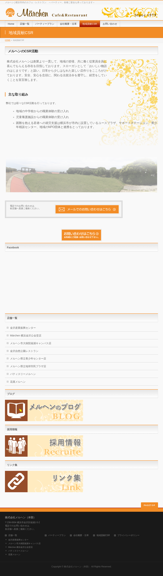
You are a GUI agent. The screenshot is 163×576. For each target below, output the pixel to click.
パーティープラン (57, 535)
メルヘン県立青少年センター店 (28, 358)
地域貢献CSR (103, 535)
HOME (7, 40)
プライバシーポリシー (128, 535)
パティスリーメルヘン (23, 374)
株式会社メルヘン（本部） (77, 566)
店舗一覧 (12, 535)
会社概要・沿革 (81, 535)
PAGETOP (149, 505)
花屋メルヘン (18, 381)
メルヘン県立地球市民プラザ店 (28, 366)
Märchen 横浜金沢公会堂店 (25, 335)
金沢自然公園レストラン (24, 351)
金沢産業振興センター (23, 327)
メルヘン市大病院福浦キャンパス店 (30, 343)
